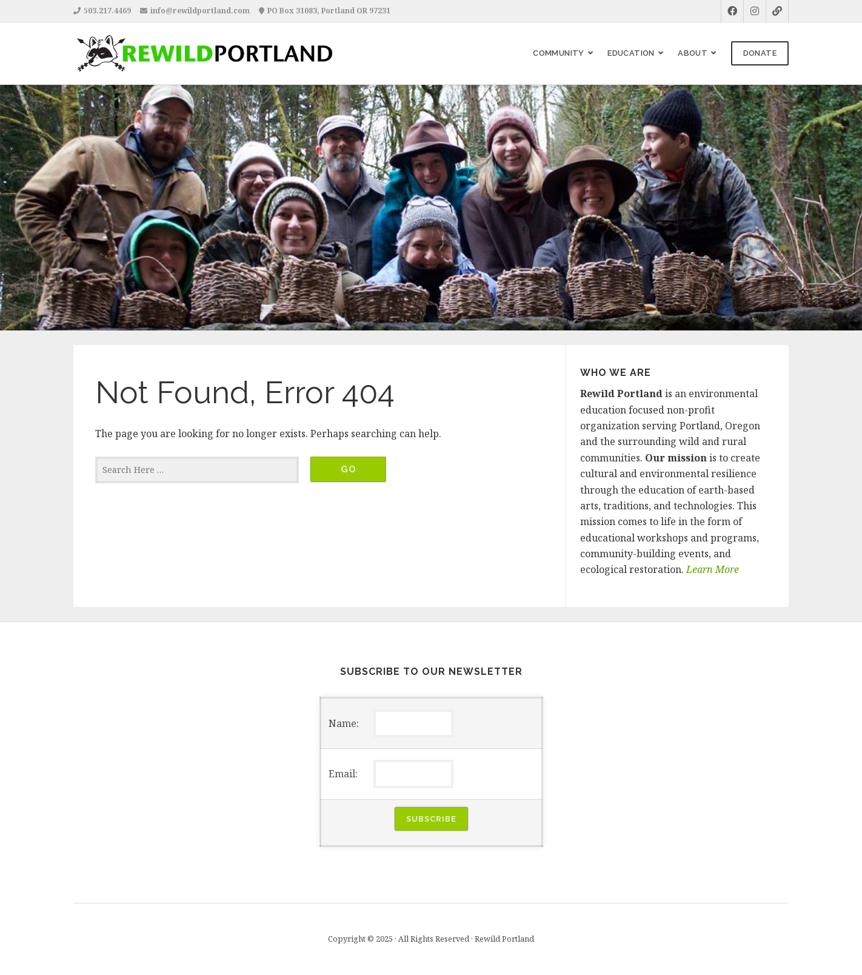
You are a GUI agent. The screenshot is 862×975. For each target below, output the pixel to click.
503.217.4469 (107, 10)
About (692, 53)
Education (631, 53)
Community (558, 53)
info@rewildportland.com (200, 10)
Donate (760, 53)
